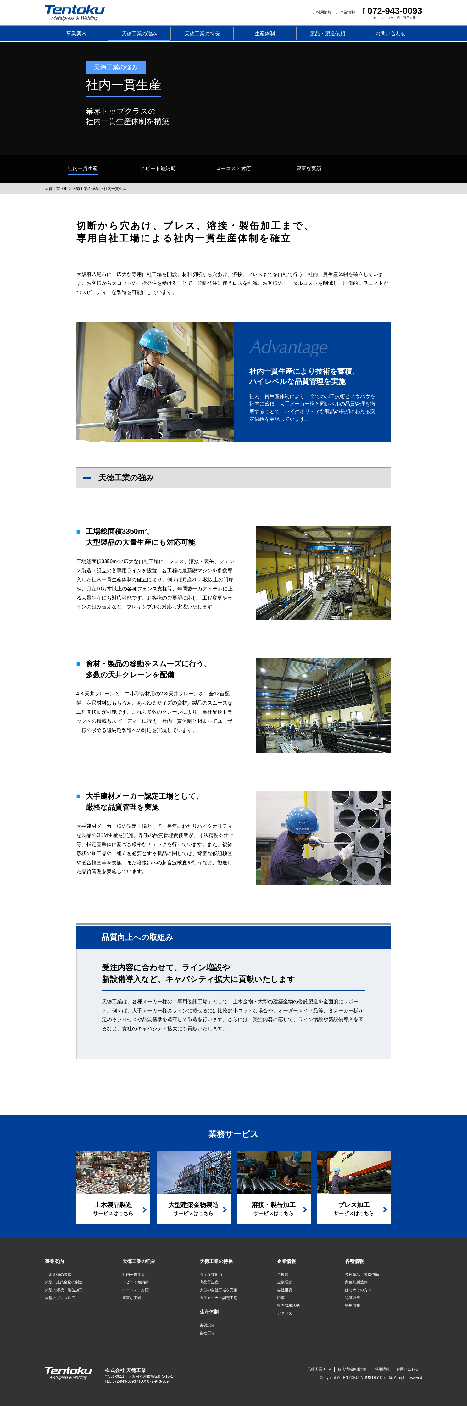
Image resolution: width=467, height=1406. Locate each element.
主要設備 (207, 1325)
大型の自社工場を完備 (218, 1290)
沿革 (281, 1298)
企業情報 (347, 12)
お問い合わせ (390, 33)
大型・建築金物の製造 (64, 1282)
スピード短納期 (135, 1282)
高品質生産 (209, 1282)
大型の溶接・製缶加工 (64, 1290)
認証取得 (352, 1298)
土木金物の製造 (58, 1274)
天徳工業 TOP (319, 1369)
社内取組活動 (288, 1305)
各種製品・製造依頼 (362, 1274)
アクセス (284, 1313)
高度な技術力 (211, 1274)
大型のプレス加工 (60, 1298)
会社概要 (284, 1290)
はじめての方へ (358, 1290)
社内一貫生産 (133, 1274)
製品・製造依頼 (327, 33)
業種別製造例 (356, 1282)
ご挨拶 (282, 1274)
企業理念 (284, 1282)
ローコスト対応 (135, 1290)
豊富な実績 (131, 1298)
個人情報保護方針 (353, 1369)
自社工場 (207, 1333)
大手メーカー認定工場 (218, 1298)
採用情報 (323, 12)
